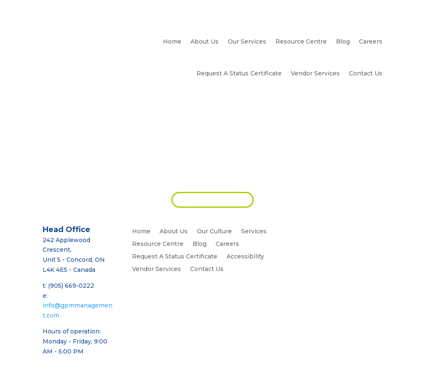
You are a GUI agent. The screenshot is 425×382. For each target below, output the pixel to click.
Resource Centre (301, 41)
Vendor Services (315, 73)
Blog (343, 41)
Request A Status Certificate (239, 73)
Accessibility (245, 256)
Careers (370, 41)
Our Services (247, 41)
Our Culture (214, 231)
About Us (205, 41)
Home (172, 41)
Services (254, 231)
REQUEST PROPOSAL (212, 199)
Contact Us (365, 73)
